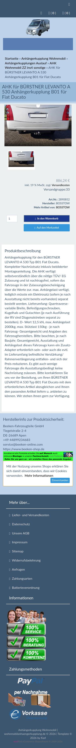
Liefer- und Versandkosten (29, 515)
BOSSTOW (63, 207)
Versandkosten (61, 185)
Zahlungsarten (20, 578)
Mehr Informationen (39, 475)
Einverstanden (60, 480)
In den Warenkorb (46, 218)
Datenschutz (19, 524)
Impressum (18, 542)
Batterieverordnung (24, 588)
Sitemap (16, 551)
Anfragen (17, 569)
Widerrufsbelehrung (25, 560)
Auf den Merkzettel (46, 227)
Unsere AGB (19, 533)
